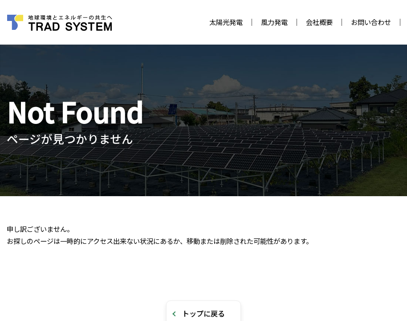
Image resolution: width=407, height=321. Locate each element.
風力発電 (274, 22)
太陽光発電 (226, 22)
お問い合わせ (371, 22)
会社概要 (319, 22)
